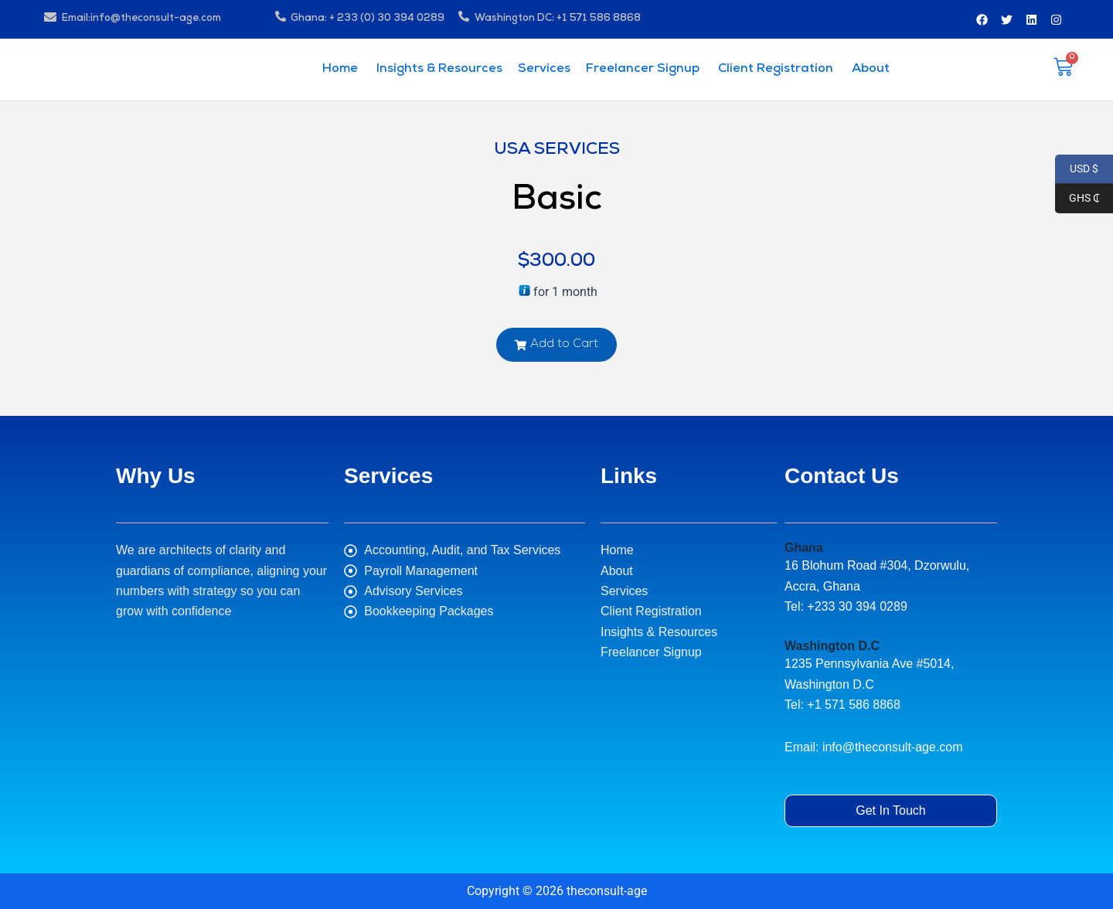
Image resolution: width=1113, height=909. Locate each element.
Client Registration (774, 69)
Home (340, 69)
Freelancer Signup (642, 69)
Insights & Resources (437, 69)
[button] (556, 345)
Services (544, 69)
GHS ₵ (1077, 198)
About (869, 69)
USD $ (1076, 169)
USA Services (557, 150)
